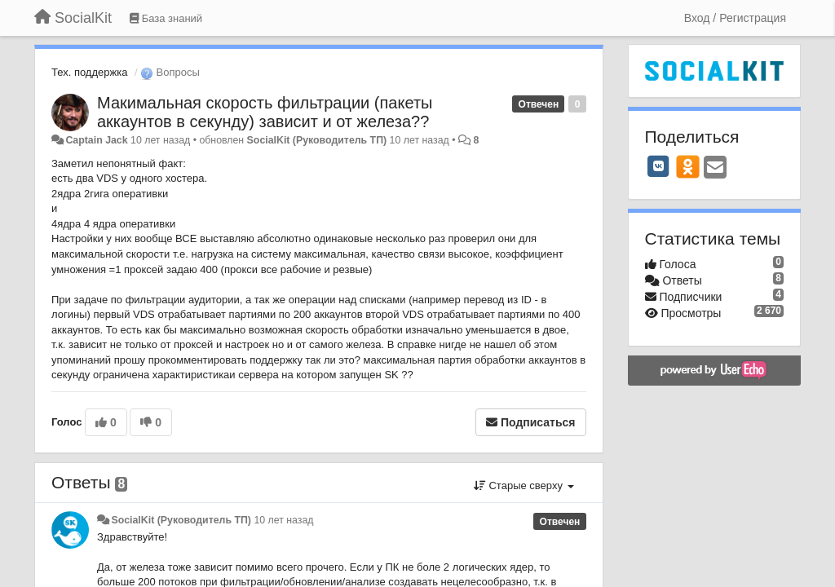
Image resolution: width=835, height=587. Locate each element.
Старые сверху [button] (524, 485)
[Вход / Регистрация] (735, 18)
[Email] (715, 168)
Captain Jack (96, 140)
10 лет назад (283, 520)
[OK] (688, 166)
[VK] (658, 166)
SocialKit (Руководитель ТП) (317, 140)
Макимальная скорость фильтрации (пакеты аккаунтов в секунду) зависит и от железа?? (264, 112)
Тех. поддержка (89, 72)
